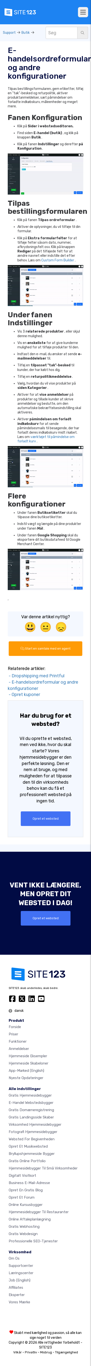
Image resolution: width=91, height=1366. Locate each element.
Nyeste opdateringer (26, 1078)
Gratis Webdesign (23, 1234)
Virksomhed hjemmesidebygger (35, 1124)
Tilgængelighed (66, 1352)
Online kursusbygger (25, 1205)
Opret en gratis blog (26, 1190)
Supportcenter (21, 1265)
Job (19, 1280)
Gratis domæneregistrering (31, 1110)
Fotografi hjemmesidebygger (33, 1132)
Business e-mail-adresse (29, 1183)
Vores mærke (19, 1302)
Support (9, 33)
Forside (15, 1027)
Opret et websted (46, 818)
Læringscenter (21, 1273)
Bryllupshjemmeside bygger (32, 1153)
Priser (13, 1034)
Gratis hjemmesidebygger (30, 1095)
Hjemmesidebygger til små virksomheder (43, 1168)
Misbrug (46, 1352)
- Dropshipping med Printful (36, 676)
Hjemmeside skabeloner (28, 1063)
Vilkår (17, 1352)
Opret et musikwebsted (28, 1146)
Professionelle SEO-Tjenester (33, 1241)
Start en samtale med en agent (45, 648)
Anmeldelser (19, 1049)
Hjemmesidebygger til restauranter (39, 1212)
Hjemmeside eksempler (28, 1056)
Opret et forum (22, 1197)
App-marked (26, 1070)
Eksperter (17, 1295)
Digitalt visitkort (22, 1175)
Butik (25, 33)
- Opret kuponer (24, 694)
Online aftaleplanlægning (30, 1219)
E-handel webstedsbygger (31, 1102)
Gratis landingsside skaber (31, 1117)
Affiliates (16, 1287)
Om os (14, 1258)
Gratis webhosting (24, 1226)
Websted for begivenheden (32, 1139)
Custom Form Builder (57, 260)
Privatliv (31, 1352)
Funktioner (18, 1041)
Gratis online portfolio (27, 1161)
